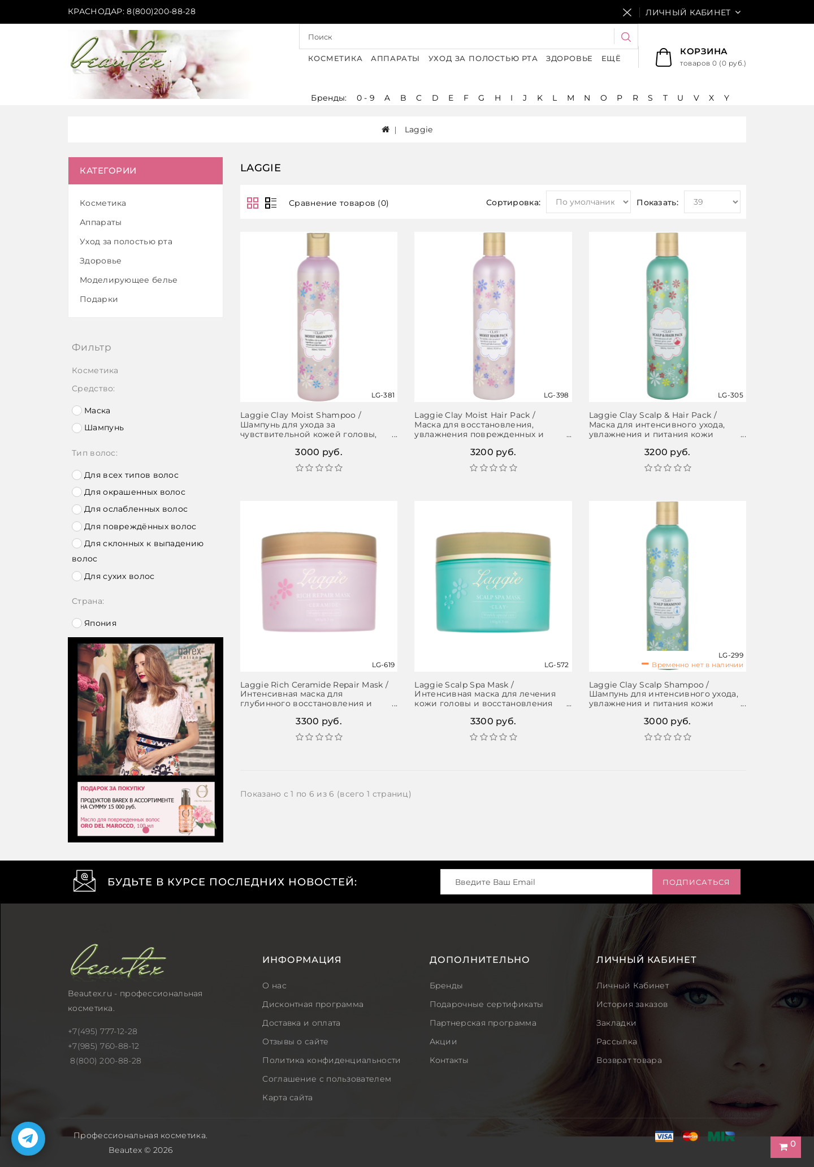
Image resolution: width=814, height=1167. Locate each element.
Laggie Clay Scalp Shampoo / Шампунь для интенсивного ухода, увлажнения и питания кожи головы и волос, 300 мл (663, 699)
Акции (444, 1041)
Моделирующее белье (128, 280)
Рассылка (616, 1041)
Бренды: (330, 98)
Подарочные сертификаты (487, 1004)
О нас (274, 985)
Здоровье (569, 58)
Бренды (447, 985)
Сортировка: (513, 202)
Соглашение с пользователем (326, 1079)
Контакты (449, 1060)
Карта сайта (287, 1097)
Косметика (335, 58)
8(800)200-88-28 (161, 11)
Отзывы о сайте (295, 1041)
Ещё (611, 58)
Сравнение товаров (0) (339, 203)
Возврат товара (629, 1060)
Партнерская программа (483, 1023)
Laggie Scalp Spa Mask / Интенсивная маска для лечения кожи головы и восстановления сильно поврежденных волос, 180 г (486, 704)
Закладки (616, 1023)
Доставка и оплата (301, 1023)
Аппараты (395, 58)
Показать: (657, 202)
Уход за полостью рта (483, 58)
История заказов (632, 1004)
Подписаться (695, 882)
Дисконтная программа (312, 1004)
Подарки (99, 299)
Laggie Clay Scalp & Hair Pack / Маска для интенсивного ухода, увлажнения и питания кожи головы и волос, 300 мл (657, 429)
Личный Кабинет (632, 985)
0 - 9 (366, 98)
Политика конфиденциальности (331, 1060)
